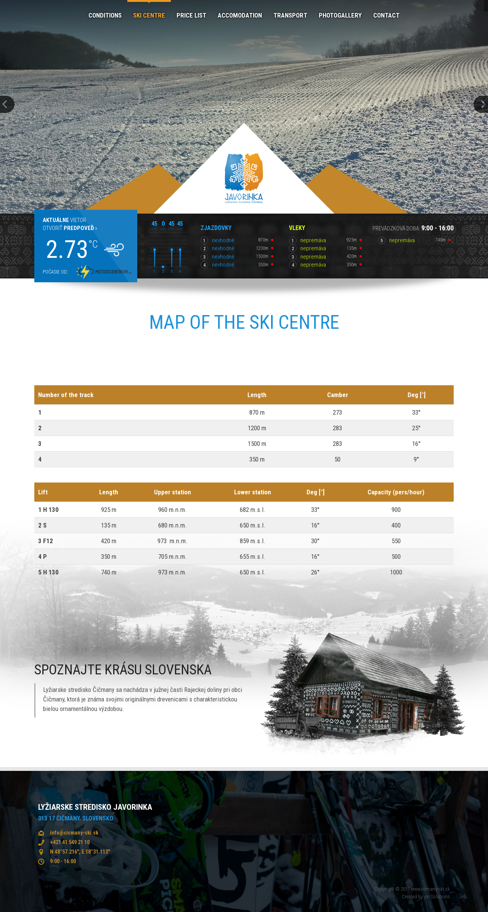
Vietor (64, 220)
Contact (386, 15)
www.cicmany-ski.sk (430, 889)
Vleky (297, 228)
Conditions (105, 15)
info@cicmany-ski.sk (74, 833)
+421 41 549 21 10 (70, 842)
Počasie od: (55, 272)
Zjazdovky (216, 228)
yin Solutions (437, 896)
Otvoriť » (70, 228)
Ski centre (149, 15)
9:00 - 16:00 (63, 861)
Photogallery (340, 15)
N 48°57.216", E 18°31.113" (80, 852)
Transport (290, 15)
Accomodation (240, 15)
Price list (191, 15)
